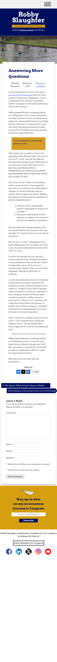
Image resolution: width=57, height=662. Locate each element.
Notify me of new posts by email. (23, 470)
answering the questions (20, 95)
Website (10, 458)
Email (9, 451)
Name (9, 444)
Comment (11, 413)
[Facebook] (18, 372)
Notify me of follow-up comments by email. (29, 464)
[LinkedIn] (28, 372)
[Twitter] (23, 372)
